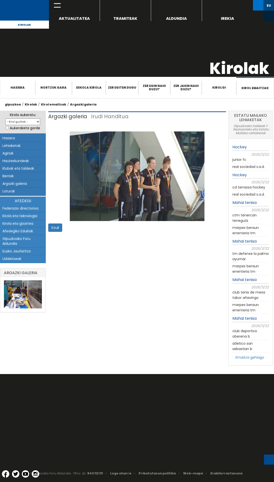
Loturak (8, 191)
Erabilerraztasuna (226, 473)
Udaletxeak (11, 258)
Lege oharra (120, 473)
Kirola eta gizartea (17, 223)
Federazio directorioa (20, 208)
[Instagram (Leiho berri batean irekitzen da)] (35, 474)
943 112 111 (95, 473)
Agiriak (7, 153)
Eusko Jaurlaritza (16, 251)
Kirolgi (219, 87)
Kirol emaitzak (255, 88)
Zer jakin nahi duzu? (186, 87)
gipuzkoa (13, 104)
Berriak (8, 176)
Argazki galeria (83, 104)
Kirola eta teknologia (19, 215)
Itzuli (55, 227)
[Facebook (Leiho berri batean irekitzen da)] (5, 474)
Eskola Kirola (89, 87)
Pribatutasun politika (157, 473)
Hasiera (18, 87)
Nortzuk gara (53, 87)
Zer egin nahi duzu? (154, 87)
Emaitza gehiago (250, 357)
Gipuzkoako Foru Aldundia (16, 241)
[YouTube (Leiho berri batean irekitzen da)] (25, 474)
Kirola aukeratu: (23, 114)
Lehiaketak (11, 145)
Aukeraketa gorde (25, 128)
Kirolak (24, 25)
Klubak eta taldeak (18, 168)
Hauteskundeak (15, 160)
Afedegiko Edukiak (17, 231)
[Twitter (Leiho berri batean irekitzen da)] (15, 474)
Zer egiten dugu (122, 87)
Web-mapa (193, 473)
